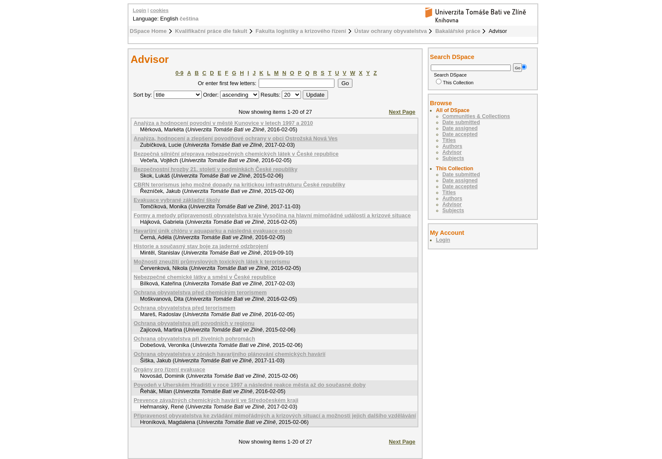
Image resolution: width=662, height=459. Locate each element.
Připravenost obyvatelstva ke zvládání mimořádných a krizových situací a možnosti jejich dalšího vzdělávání (275, 415)
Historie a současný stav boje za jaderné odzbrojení (201, 246)
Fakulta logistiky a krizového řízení (301, 31)
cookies (159, 10)
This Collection (455, 82)
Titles (449, 140)
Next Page (402, 112)
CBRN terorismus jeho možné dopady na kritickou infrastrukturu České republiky (239, 184)
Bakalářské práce (457, 31)
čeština (189, 18)
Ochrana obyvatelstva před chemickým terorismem (200, 292)
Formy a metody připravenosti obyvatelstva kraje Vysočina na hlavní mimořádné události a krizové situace (272, 215)
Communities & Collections (476, 116)
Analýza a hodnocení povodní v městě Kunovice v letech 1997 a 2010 (223, 123)
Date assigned (459, 128)
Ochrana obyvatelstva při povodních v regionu (194, 323)
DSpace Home (148, 31)
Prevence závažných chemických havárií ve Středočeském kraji (216, 400)
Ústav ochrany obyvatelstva (391, 31)
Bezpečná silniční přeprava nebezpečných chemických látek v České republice (236, 154)
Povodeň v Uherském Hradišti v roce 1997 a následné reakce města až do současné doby (250, 385)
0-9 (180, 73)
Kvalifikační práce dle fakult (211, 31)
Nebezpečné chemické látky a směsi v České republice (205, 277)
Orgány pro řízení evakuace (169, 369)
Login (139, 10)
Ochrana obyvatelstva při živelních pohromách (194, 338)
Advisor (452, 152)
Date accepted (459, 134)
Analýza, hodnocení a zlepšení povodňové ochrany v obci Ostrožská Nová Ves (235, 138)
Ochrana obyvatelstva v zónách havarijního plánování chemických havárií (229, 354)
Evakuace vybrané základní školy (177, 200)
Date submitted (461, 122)
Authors (452, 146)
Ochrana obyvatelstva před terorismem (185, 308)
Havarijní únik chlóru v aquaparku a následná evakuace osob (213, 231)
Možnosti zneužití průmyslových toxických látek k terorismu (212, 261)
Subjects (453, 158)
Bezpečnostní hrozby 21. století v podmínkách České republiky (216, 169)
